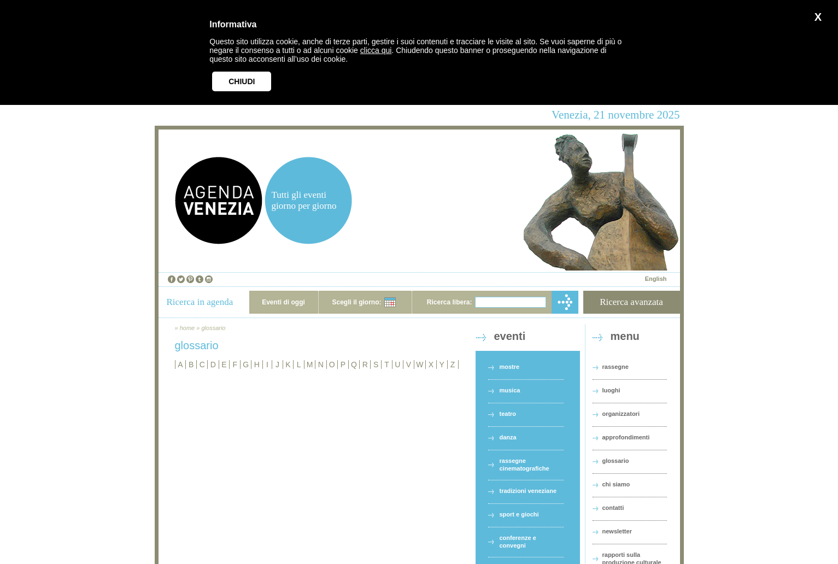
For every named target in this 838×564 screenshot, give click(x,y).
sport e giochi (519, 514)
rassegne (615, 366)
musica (510, 390)
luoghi (611, 390)
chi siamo (616, 484)
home (187, 328)
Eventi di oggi (283, 302)
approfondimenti (626, 437)
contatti (613, 507)
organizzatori (621, 413)
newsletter (617, 531)
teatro (508, 413)
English (656, 278)
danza (508, 437)
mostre (510, 366)
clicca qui (376, 50)
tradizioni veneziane (528, 490)
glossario (213, 328)
